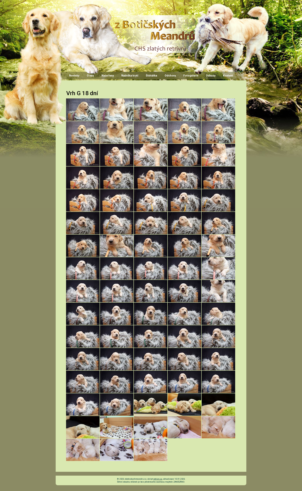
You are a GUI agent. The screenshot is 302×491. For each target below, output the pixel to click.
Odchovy (170, 75)
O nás (90, 75)
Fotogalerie (190, 75)
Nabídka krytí (129, 75)
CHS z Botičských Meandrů (154, 19)
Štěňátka (151, 75)
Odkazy (211, 75)
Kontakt (228, 75)
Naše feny (108, 75)
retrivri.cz (157, 479)
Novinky (74, 75)
